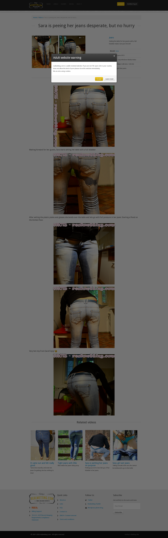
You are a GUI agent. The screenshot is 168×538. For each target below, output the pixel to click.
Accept (99, 79)
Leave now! (109, 79)
